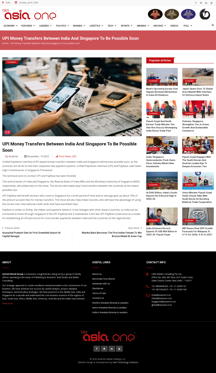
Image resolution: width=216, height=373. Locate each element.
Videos (174, 25)
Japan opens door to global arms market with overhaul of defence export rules (197, 91)
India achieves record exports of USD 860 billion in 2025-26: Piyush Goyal (161, 231)
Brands (77, 25)
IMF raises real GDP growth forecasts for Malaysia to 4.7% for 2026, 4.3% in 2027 (197, 231)
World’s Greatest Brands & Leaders (110, 302)
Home (5, 43)
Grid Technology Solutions (125, 362)
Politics (61, 25)
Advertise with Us (101, 283)
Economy (9, 25)
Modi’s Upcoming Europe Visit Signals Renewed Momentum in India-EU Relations (162, 91)
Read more (7, 303)
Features (26, 25)
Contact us (98, 298)
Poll (186, 25)
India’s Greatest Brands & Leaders (110, 312)
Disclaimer (97, 288)
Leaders (44, 25)
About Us (97, 274)
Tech (110, 25)
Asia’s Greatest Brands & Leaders (109, 307)
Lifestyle (95, 25)
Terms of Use (99, 293)
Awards (141, 25)
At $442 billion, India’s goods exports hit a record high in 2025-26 (161, 195)
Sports (125, 25)
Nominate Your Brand (103, 278)
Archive (158, 25)
